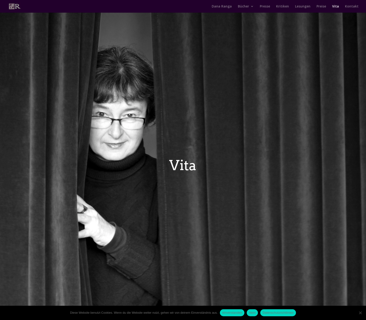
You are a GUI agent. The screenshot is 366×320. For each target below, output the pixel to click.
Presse (265, 6)
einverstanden (232, 312)
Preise (321, 6)
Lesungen (302, 6)
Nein (252, 312)
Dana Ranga (222, 6)
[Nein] (360, 312)
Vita (335, 6)
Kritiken (282, 6)
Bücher (243, 6)
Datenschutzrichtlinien (278, 312)
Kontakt (352, 6)
